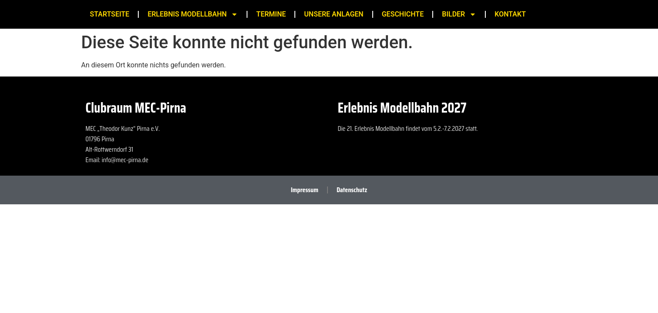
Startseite (110, 14)
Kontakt (510, 14)
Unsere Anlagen (333, 14)
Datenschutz (352, 189)
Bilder (459, 14)
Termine (271, 14)
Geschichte (403, 14)
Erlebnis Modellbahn (192, 14)
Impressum (304, 189)
